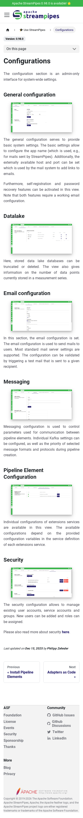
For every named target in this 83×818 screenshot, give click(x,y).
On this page (16, 49)
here (65, 632)
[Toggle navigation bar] (7, 15)
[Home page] (8, 29)
